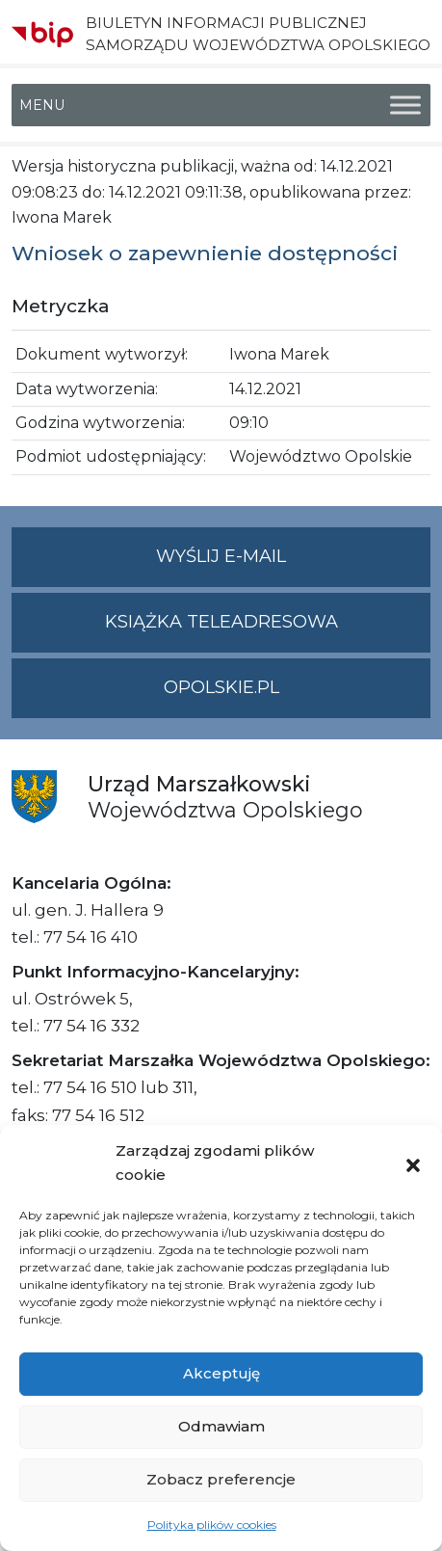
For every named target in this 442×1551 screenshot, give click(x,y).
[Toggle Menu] (405, 105)
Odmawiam (221, 1426)
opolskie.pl (221, 687)
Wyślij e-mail (293, 564)
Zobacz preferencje (221, 1479)
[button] (413, 1163)
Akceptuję (221, 1373)
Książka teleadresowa (221, 621)
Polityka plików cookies (211, 1524)
